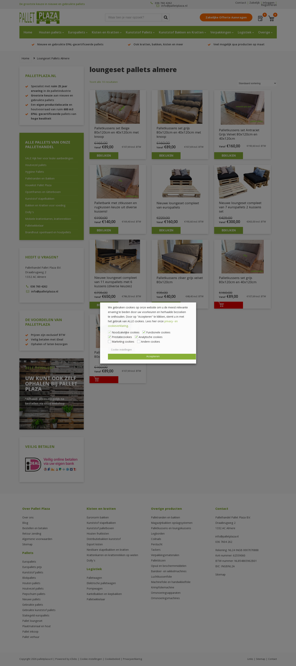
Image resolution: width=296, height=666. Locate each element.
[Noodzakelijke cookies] (109, 332)
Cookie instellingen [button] (121, 350)
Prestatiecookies (122, 337)
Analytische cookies (151, 337)
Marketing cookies (123, 342)
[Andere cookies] (138, 341)
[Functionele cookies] (143, 332)
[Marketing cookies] (109, 341)
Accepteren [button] (153, 357)
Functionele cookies (158, 333)
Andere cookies (150, 342)
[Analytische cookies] (136, 336)
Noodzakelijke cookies (125, 333)
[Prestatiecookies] (109, 336)
